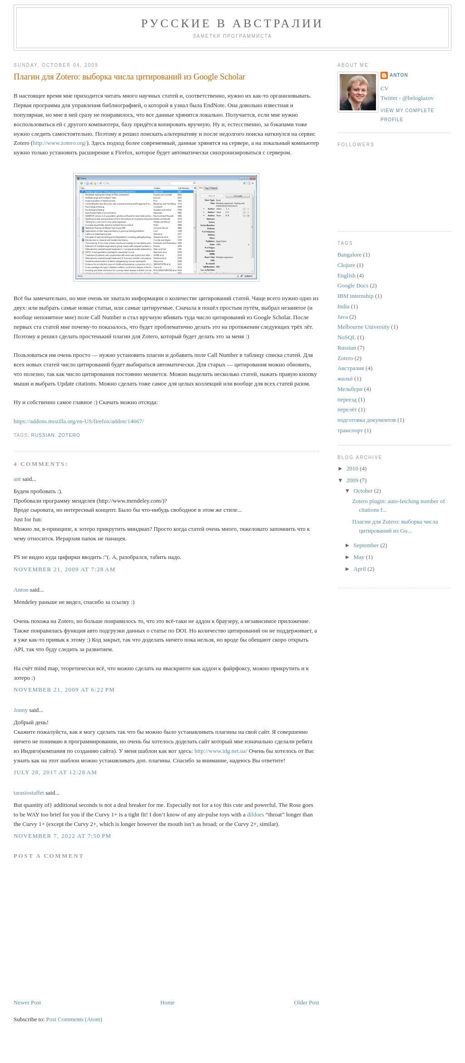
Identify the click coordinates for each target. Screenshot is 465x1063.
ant (17, 478)
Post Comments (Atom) (74, 1019)
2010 (353, 468)
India (343, 306)
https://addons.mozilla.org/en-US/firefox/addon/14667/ (78, 421)
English (346, 275)
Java (342, 316)
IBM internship (355, 295)
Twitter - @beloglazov (407, 97)
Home (167, 1002)
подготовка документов (366, 419)
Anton (21, 589)
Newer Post (27, 1002)
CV (385, 88)
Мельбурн (350, 389)
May (360, 557)
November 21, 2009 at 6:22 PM (64, 689)
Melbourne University (363, 326)
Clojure (346, 265)
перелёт (347, 409)
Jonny (21, 710)
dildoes (255, 814)
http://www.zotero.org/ (59, 142)
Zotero (69, 435)
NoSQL (346, 337)
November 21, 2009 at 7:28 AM (65, 569)
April (361, 568)
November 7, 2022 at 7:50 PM (62, 835)
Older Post (306, 1002)
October (364, 490)
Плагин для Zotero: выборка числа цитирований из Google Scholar (129, 76)
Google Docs (352, 285)
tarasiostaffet (29, 792)
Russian (43, 435)
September (367, 545)
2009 (353, 480)
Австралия (350, 368)
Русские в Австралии (232, 23)
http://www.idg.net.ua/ (220, 750)
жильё (345, 378)
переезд (346, 399)
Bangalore (349, 254)
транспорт (350, 430)
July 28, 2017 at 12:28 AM (55, 772)
